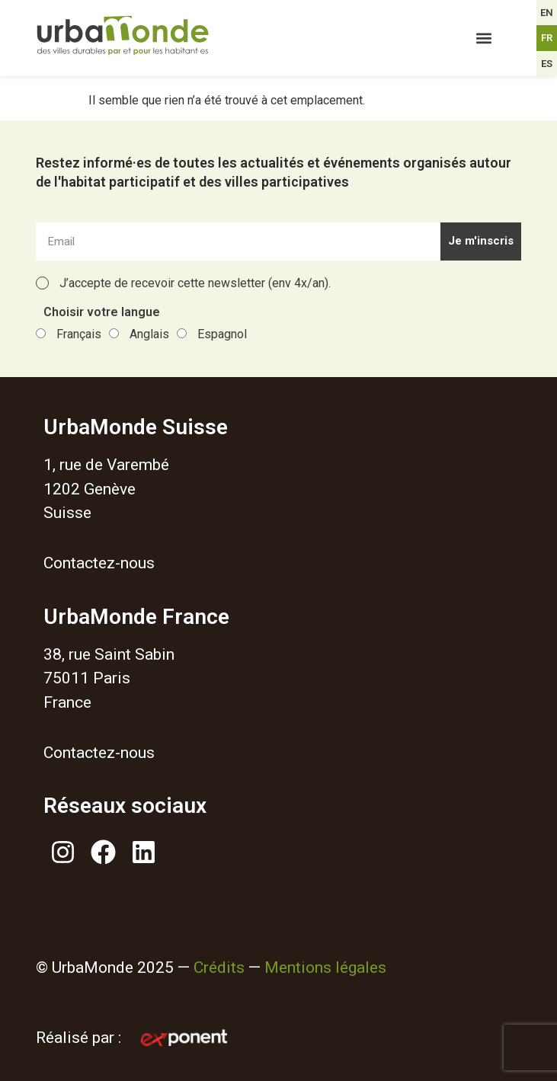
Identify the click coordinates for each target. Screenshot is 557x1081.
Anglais (149, 334)
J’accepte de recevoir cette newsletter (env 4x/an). (195, 283)
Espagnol (222, 334)
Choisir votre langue (101, 312)
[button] (484, 38)
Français (78, 334)
